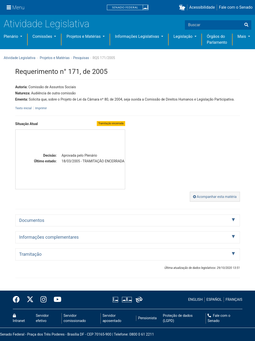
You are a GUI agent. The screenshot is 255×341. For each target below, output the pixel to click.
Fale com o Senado (236, 7)
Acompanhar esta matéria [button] (215, 197)
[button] (183, 7)
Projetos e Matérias (83, 36)
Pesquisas (81, 58)
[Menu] (15, 7)
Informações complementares (49, 237)
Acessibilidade (202, 7)
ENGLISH (195, 300)
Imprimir (41, 108)
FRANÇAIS (234, 300)
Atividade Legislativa (46, 24)
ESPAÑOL (214, 300)
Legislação (184, 36)
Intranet (19, 318)
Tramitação (30, 254)
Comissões (43, 36)
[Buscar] (246, 25)
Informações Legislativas (137, 36)
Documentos (31, 220)
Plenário (11, 36)
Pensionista (147, 318)
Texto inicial (24, 108)
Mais (242, 36)
